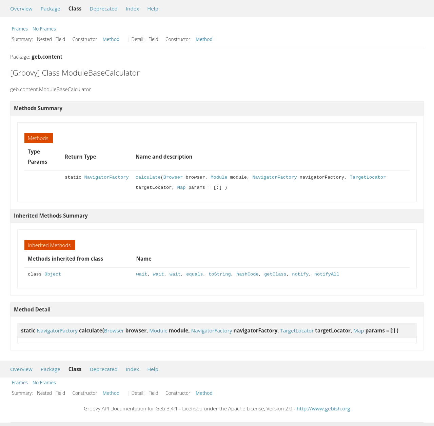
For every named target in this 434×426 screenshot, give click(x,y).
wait (141, 274)
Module (219, 177)
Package (50, 8)
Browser (173, 177)
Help (152, 8)
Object (52, 274)
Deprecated (104, 8)
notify (300, 274)
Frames (20, 28)
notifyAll (326, 274)
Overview (21, 8)
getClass (275, 274)
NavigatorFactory (106, 177)
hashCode (247, 274)
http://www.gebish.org (323, 408)
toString (220, 274)
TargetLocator (368, 177)
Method (111, 39)
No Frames (44, 28)
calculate (148, 177)
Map (181, 187)
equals (194, 274)
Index (132, 8)
